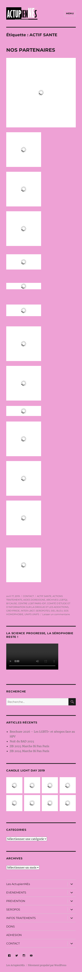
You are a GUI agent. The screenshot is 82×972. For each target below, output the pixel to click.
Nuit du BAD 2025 (22, 741)
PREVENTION (15, 901)
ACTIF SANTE (44, 596)
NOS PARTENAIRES (30, 50)
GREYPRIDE (13, 610)
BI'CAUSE (11, 603)
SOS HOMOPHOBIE (58, 261)
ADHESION (14, 935)
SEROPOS (13, 909)
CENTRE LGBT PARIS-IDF (32, 603)
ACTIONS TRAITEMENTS (58, 228)
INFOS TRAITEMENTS (21, 918)
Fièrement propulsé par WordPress (47, 965)
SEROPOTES (43, 610)
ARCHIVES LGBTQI (58, 286)
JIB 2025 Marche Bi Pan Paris (29, 746)
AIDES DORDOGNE (34, 599)
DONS (10, 926)
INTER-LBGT (57, 149)
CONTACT (28, 596)
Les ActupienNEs (18, 884)
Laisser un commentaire (56, 614)
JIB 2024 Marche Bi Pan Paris (29, 751)
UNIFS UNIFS (31, 614)
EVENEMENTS (16, 892)
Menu (70, 13)
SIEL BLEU (57, 610)
